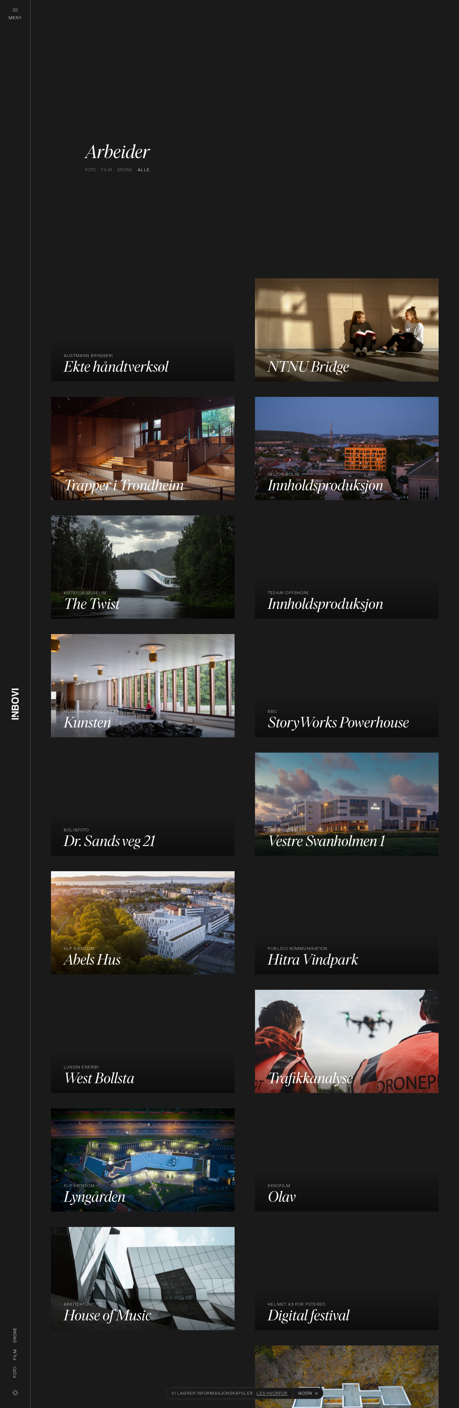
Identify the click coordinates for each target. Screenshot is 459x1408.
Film (15, 1354)
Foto (15, 1372)
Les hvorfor (272, 1393)
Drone (15, 1335)
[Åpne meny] (15, 15)
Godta (308, 1393)
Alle (144, 170)
